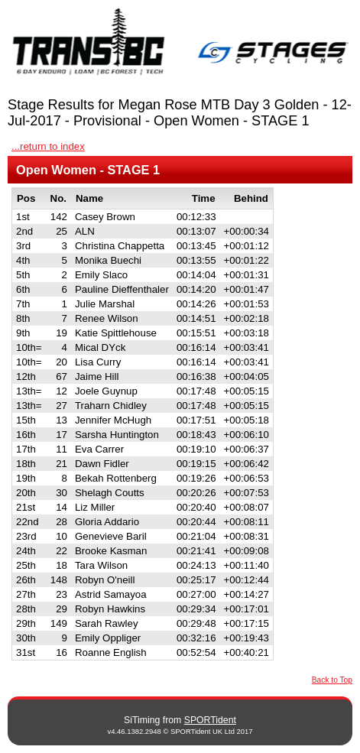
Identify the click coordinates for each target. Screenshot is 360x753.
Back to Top (332, 680)
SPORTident (210, 720)
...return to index (48, 146)
